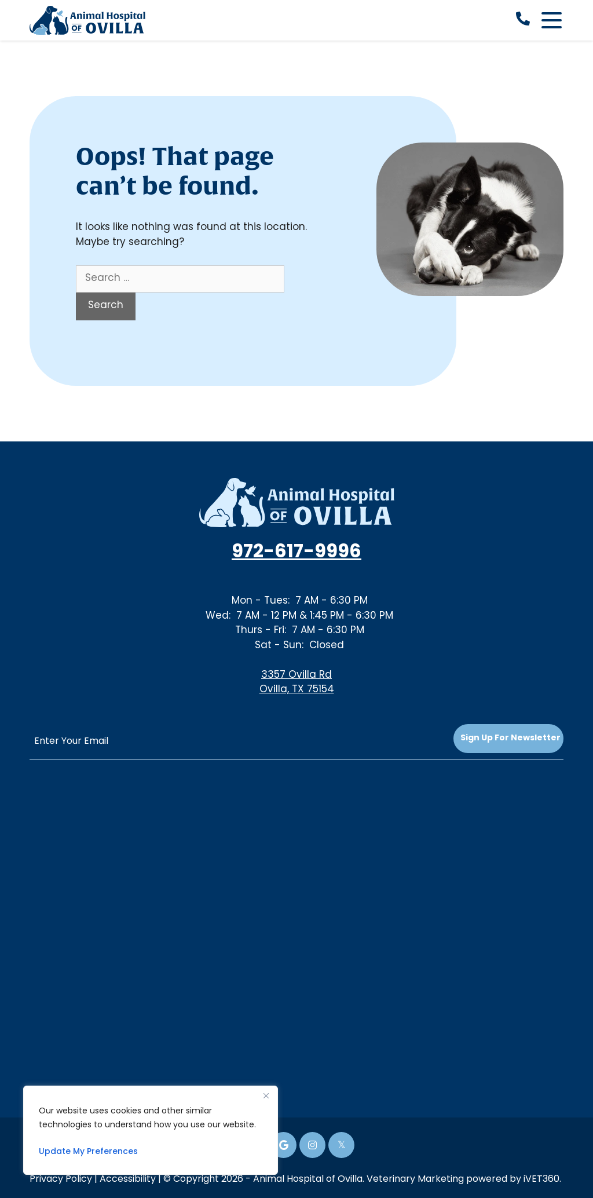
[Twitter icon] (341, 1145)
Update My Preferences (88, 1152)
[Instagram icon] (312, 1145)
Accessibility (128, 1179)
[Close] (266, 1095)
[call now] (523, 20)
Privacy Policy (61, 1179)
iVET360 (541, 1179)
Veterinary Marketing (415, 1179)
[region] (150, 1130)
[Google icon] (283, 1145)
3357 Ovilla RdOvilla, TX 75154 (296, 683)
